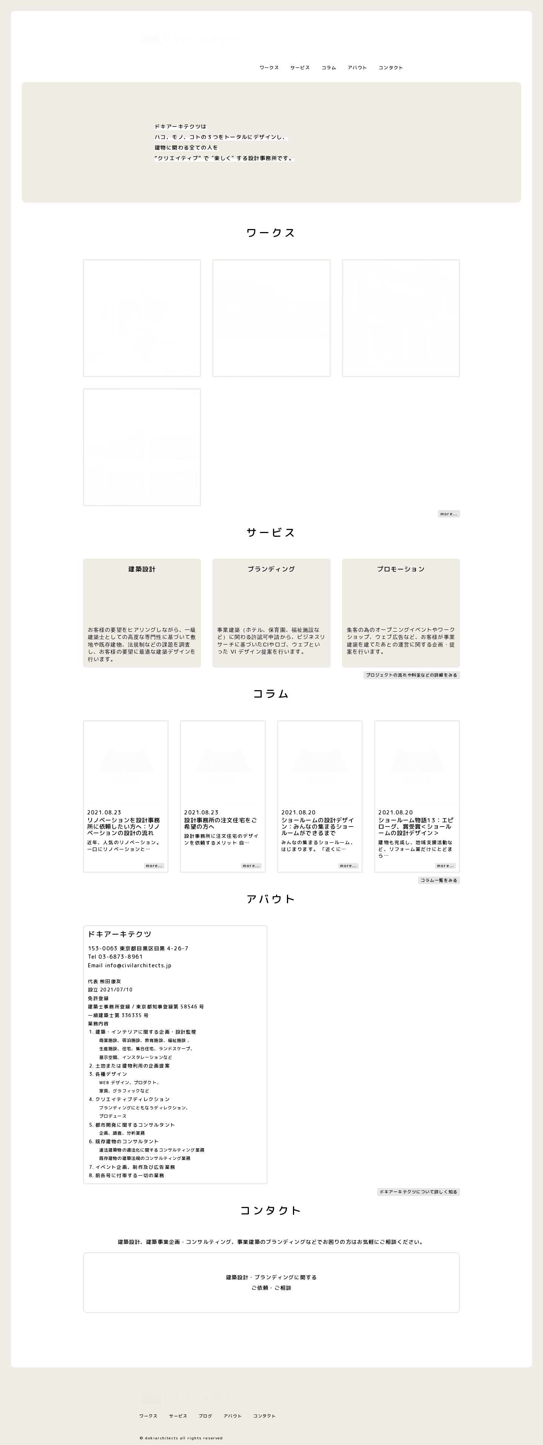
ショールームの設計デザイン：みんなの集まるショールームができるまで (317, 826)
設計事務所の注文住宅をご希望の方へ (220, 823)
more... (448, 514)
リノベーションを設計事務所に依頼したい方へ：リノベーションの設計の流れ (123, 826)
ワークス (269, 67)
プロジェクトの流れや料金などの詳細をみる (411, 675)
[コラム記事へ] (126, 726)
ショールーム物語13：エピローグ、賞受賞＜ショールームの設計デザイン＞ (416, 826)
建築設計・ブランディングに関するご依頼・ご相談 (271, 1282)
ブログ (205, 1416)
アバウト (357, 67)
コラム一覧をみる (439, 880)
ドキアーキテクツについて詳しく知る (418, 1192)
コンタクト (391, 67)
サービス (300, 67)
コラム (329, 67)
